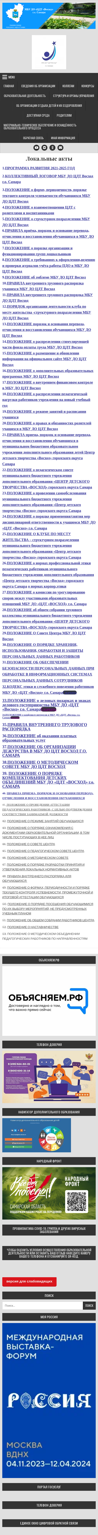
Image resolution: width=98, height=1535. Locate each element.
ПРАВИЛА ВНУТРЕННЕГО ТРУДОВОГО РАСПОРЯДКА (44, 726)
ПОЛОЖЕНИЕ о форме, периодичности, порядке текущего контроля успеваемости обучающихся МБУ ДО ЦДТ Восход (46, 195)
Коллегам (68, 86)
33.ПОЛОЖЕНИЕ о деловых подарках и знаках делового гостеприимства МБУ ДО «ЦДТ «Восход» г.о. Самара (46, 705)
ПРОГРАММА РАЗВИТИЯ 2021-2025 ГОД (40, 168)
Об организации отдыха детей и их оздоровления (49, 105)
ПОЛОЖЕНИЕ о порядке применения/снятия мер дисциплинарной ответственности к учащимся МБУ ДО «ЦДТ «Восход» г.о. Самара (49, 522)
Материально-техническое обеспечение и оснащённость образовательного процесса (40, 126)
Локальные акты (49, 158)
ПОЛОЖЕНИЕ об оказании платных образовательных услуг (39, 738)
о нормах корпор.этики (47, 586)
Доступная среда (38, 115)
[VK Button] (44, 148)
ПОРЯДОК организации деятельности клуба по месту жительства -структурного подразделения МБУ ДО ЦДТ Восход (46, 312)
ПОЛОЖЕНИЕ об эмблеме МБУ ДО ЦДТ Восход (45, 277)
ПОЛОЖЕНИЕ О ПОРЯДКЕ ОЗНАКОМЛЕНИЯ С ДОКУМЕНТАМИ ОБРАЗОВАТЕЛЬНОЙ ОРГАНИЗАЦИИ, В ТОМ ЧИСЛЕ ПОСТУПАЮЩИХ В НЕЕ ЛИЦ (46, 832)
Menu (11, 77)
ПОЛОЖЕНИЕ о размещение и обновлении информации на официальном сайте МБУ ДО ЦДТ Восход (44, 359)
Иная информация (63, 138)
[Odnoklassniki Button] (52, 148)
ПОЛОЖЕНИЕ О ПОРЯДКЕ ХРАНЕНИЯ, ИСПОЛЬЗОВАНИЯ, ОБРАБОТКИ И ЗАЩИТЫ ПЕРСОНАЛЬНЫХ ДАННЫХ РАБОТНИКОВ (42, 650)
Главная (9, 86)
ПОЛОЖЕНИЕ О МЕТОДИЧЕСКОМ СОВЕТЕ (37, 857)
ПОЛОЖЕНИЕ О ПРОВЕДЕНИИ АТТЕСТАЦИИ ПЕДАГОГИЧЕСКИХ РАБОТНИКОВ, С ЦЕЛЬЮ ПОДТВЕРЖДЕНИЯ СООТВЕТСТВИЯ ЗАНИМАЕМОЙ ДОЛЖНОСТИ (47, 809)
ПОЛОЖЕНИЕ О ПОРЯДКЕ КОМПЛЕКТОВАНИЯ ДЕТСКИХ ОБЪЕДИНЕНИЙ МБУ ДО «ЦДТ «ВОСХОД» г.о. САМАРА (48, 780)
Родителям (64, 115)
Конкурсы (88, 86)
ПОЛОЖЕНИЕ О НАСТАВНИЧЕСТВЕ (33, 927)
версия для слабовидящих (29, 1281)
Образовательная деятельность (25, 95)
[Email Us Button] (60, 148)
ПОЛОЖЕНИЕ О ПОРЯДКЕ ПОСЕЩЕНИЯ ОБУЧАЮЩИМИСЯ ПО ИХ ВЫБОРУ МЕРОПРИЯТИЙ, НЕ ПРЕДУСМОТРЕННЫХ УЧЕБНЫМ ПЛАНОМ (47, 908)
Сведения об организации (38, 86)
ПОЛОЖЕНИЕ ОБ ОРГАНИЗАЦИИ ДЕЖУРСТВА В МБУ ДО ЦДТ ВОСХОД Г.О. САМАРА (44, 751)
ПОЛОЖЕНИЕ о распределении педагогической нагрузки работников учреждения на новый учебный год (46, 400)
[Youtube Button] (36, 148)
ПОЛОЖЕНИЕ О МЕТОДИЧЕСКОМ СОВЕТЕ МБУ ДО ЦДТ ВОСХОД (40, 764)
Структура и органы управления (73, 95)
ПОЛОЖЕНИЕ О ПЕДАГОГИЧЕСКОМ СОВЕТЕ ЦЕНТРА (45, 851)
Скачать (70, 692)
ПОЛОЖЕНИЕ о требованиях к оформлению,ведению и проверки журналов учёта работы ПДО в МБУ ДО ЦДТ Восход (48, 265)
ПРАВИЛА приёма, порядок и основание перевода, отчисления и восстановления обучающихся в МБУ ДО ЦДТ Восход (48, 236)
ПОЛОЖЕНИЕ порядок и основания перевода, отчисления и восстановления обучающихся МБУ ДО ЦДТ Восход (46, 330)
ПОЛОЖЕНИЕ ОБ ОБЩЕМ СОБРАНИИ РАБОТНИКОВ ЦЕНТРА (50, 920)
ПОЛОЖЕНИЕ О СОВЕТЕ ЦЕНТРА (31, 844)
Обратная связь (33, 138)
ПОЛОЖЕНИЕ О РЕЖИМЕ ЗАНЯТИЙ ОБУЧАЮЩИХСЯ (45, 821)
